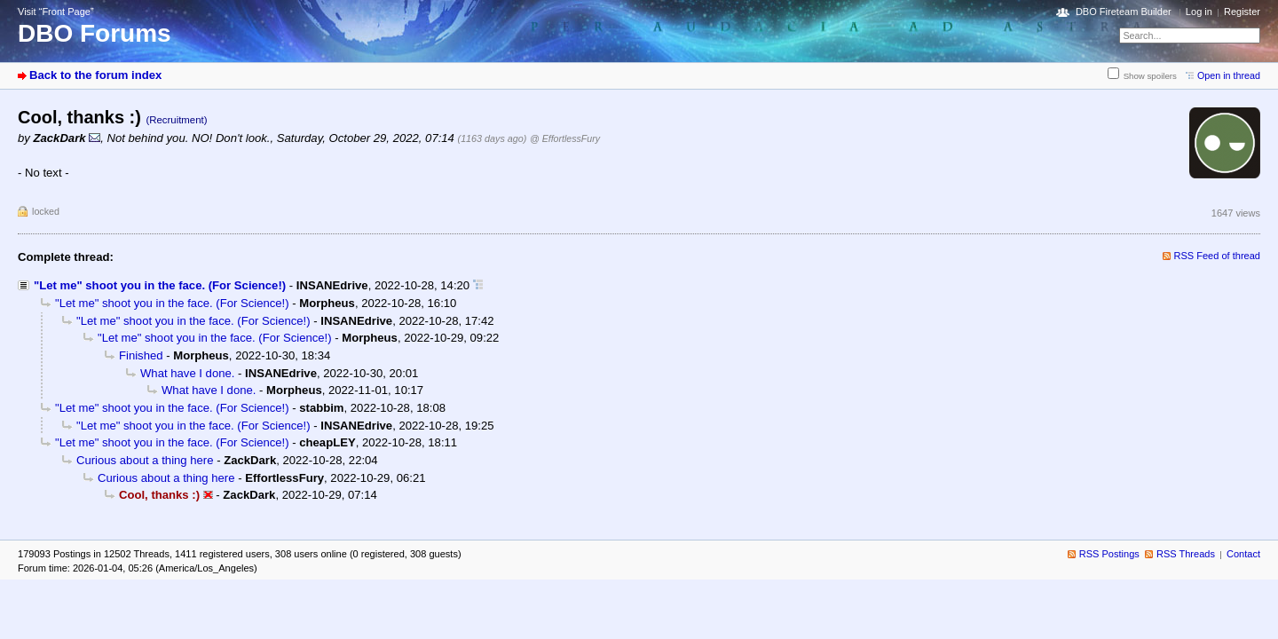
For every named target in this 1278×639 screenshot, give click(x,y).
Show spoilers (1150, 76)
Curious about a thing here (145, 460)
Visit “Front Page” (56, 11)
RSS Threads (1185, 553)
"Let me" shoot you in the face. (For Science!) (160, 285)
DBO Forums (94, 33)
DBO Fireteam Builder (1124, 11)
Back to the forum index (95, 75)
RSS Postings (1109, 553)
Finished (141, 355)
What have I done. (187, 373)
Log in (1199, 11)
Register (1242, 11)
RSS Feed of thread (1217, 255)
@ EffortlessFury (565, 138)
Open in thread (1228, 75)
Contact (1243, 553)
